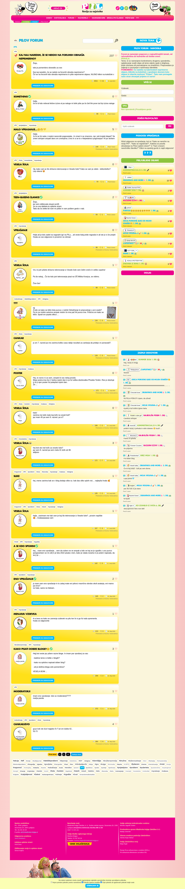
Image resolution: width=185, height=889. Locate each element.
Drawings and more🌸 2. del (155, 466)
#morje (168, 764)
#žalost (37, 774)
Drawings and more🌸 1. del (138, 180)
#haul (66, 764)
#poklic (96, 768)
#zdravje (58, 774)
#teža (111, 771)
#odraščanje (18, 299)
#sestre (39, 771)
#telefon (91, 771)
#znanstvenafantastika (87, 774)
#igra (97, 764)
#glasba (39, 764)
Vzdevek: (125, 88)
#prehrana (111, 768)
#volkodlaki (146, 771)
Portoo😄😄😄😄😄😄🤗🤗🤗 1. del (140, 211)
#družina (122, 761)
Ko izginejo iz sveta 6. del (150, 506)
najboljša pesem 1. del (155, 416)
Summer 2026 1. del (133, 190)
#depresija (63, 761)
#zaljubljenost (26, 774)
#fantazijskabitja (162, 761)
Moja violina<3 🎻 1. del (136, 233)
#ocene (43, 768)
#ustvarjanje (119, 771)
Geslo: (124, 96)
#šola (20, 160)
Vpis (125, 106)
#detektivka (73, 761)
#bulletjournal (36, 761)
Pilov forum (28, 40)
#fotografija (31, 764)
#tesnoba (45, 472)
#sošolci (27, 404)
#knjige (103, 764)
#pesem (76, 768)
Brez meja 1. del (149, 456)
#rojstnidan (31, 771)
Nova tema (147, 40)
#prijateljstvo (23, 125)
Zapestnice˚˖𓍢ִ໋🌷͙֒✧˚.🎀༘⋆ (135, 243)
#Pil (15, 51)
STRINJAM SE (93, 886)
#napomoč (17, 472)
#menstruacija (153, 764)
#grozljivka (48, 764)
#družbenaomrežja (20, 645)
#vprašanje (32, 125)
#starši (76, 771)
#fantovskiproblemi (19, 764)
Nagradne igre (98, 18)
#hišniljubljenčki (81, 764)
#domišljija (96, 761)
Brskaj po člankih (115, 18)
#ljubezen (135, 764)
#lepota (119, 764)
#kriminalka (111, 764)
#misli (16, 542)
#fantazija (151, 761)
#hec (71, 764)
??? (137, 18)
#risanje (22, 771)
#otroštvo (68, 768)
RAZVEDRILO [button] (83, 18)
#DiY (80, 761)
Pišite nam (129, 18)
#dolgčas (45, 299)
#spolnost (68, 771)
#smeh (46, 771)
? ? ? (147, 153)
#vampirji (128, 771)
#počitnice (89, 768)
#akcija (16, 761)
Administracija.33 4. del (136, 170)
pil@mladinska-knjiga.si (29, 832)
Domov (49, 18)
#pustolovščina (155, 768)
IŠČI (169, 126)
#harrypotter (58, 764)
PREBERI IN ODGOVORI (43, 86)
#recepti (15, 771)
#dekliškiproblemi (30, 299)
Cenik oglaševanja (80, 844)
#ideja (91, 764)
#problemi (31, 472)
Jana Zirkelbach (20, 838)
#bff (22, 761)
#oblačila (36, 768)
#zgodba (37, 542)
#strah (44, 507)
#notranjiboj (27, 768)
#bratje (28, 761)
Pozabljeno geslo (143, 109)
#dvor (145, 761)
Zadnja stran (76, 754)
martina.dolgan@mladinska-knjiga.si (86, 840)
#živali (75, 774)
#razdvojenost (166, 768)
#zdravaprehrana (47, 774)
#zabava (31, 369)
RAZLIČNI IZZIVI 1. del (134, 201)
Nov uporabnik (127, 109)
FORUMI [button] (71, 18)
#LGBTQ (126, 764)
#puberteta (144, 768)
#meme (143, 764)
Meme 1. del (130, 254)
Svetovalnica (60, 18)
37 (68, 754)
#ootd (61, 768)
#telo (98, 771)
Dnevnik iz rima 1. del (135, 264)
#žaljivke (16, 774)
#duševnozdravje (134, 761)
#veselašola (28, 160)
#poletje (103, 768)
